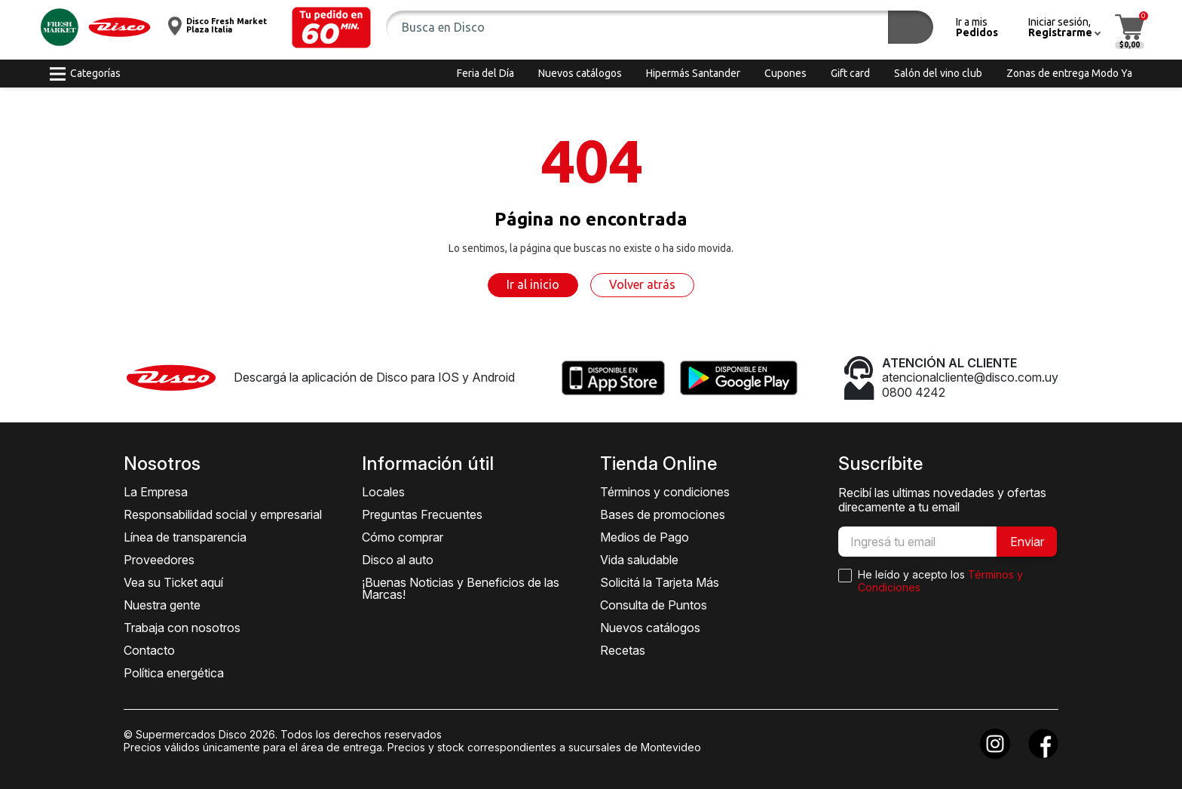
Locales (383, 492)
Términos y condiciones (665, 492)
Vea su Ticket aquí (173, 582)
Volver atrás (642, 284)
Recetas (622, 650)
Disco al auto (397, 560)
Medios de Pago (644, 537)
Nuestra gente (162, 605)
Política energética (174, 673)
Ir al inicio (533, 284)
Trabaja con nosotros (182, 628)
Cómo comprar (402, 537)
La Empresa (156, 492)
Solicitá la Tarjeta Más (659, 582)
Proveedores (159, 560)
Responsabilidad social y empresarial (223, 514)
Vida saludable (639, 560)
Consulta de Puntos (653, 605)
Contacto (149, 650)
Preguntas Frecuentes (422, 514)
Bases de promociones (662, 514)
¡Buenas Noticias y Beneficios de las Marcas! (460, 588)
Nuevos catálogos (650, 628)
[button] (331, 27)
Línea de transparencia (185, 537)
